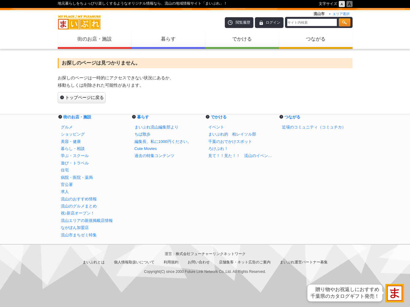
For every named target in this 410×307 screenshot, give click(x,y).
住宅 (65, 170)
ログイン (273, 22)
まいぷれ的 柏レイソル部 (232, 134)
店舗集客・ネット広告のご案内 (245, 262)
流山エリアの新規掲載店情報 (87, 220)
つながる (316, 38)
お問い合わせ (199, 262)
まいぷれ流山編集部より (156, 127)
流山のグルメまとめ (79, 206)
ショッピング (73, 134)
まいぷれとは (94, 262)
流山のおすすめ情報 (79, 199)
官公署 (67, 184)
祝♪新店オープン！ (78, 213)
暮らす (168, 38)
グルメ (67, 127)
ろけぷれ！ (218, 148)
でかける (242, 38)
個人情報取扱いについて (134, 262)
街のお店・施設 (94, 38)
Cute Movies (146, 148)
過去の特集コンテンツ (154, 155)
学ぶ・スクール (75, 155)
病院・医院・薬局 (77, 177)
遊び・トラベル (75, 163)
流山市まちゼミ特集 (79, 235)
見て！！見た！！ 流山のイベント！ (242, 155)
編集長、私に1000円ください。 (163, 141)
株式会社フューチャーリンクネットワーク (211, 254)
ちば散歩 (142, 134)
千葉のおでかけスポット (230, 141)
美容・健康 (71, 141)
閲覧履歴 (243, 22)
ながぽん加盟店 (75, 227)
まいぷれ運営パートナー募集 (304, 262)
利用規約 (171, 262)
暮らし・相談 (73, 148)
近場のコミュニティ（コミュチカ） (314, 127)
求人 (65, 191)
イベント (216, 127)
